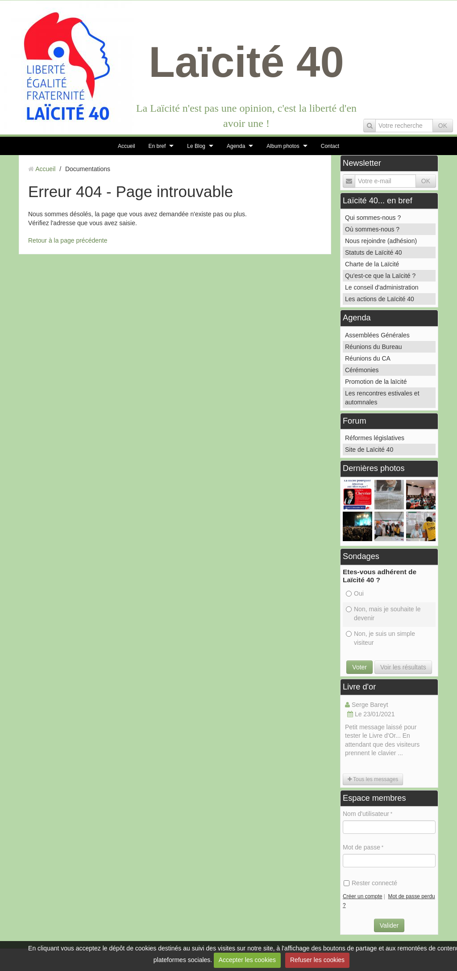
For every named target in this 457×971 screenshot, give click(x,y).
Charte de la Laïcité (372, 264)
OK (442, 125)
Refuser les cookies (317, 959)
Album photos (282, 146)
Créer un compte (362, 896)
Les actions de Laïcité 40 (379, 299)
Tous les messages (373, 779)
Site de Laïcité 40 (369, 449)
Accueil (126, 146)
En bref (157, 146)
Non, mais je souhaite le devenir (383, 613)
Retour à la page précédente (67, 240)
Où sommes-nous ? (372, 229)
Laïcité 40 (246, 62)
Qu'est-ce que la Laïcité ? (380, 275)
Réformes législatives (374, 437)
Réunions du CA (368, 358)
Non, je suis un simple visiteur (380, 638)
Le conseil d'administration (382, 287)
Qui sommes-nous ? (373, 217)
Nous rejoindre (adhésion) (381, 240)
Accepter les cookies (247, 959)
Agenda (236, 146)
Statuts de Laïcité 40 (373, 252)
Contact (330, 146)
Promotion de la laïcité (376, 381)
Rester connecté (370, 883)
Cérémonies (361, 370)
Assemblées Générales (377, 335)
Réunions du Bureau (373, 346)
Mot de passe (361, 847)
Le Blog (196, 146)
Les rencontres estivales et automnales (382, 398)
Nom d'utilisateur (366, 813)
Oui (355, 593)
